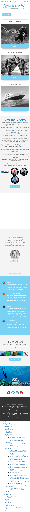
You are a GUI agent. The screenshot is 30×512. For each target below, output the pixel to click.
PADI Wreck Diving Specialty (17, 455)
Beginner (8, 436)
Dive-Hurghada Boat (11, 424)
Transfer (8, 497)
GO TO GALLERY (15, 359)
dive (20, 146)
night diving (24, 148)
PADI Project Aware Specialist (17, 477)
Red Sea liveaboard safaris (14, 165)
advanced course (15, 151)
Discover (15, 46)
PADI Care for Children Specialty (18, 485)
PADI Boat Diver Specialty (16, 483)
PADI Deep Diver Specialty (16, 458)
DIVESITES (6, 493)
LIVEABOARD (6, 491)
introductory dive (15, 132)
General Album (10, 505)
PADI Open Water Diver (10, 135)
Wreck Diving (9, 429)
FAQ (7, 501)
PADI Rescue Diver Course (16, 447)
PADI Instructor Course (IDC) (17, 489)
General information (11, 496)
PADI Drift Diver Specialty (16, 470)
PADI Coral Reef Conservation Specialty (20, 482)
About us (8, 502)
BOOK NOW (6, 14)
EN (26, 1)
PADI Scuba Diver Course (16, 439)
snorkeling (10, 125)
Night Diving (9, 431)
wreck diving (17, 148)
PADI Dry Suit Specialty (15, 474)
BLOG (4, 510)
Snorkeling (9, 432)
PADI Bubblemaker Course (16, 440)
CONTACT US (4, 1)
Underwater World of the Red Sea (14, 507)
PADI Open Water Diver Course (17, 437)
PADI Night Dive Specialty (16, 459)
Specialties (9, 448)
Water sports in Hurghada (12, 508)
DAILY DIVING (6, 423)
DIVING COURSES (8, 434)
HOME (5, 421)
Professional (9, 486)
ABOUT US (13, 1)
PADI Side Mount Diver (15, 472)
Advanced (8, 442)
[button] (2, 252)
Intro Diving (9, 426)
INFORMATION (7, 494)
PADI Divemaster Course (16, 488)
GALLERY (5, 504)
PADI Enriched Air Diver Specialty (18, 450)
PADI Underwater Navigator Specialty (19, 456)
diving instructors (5, 156)
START (15, 383)
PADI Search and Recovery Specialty (19, 475)
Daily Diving (9, 428)
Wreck (8, 499)
